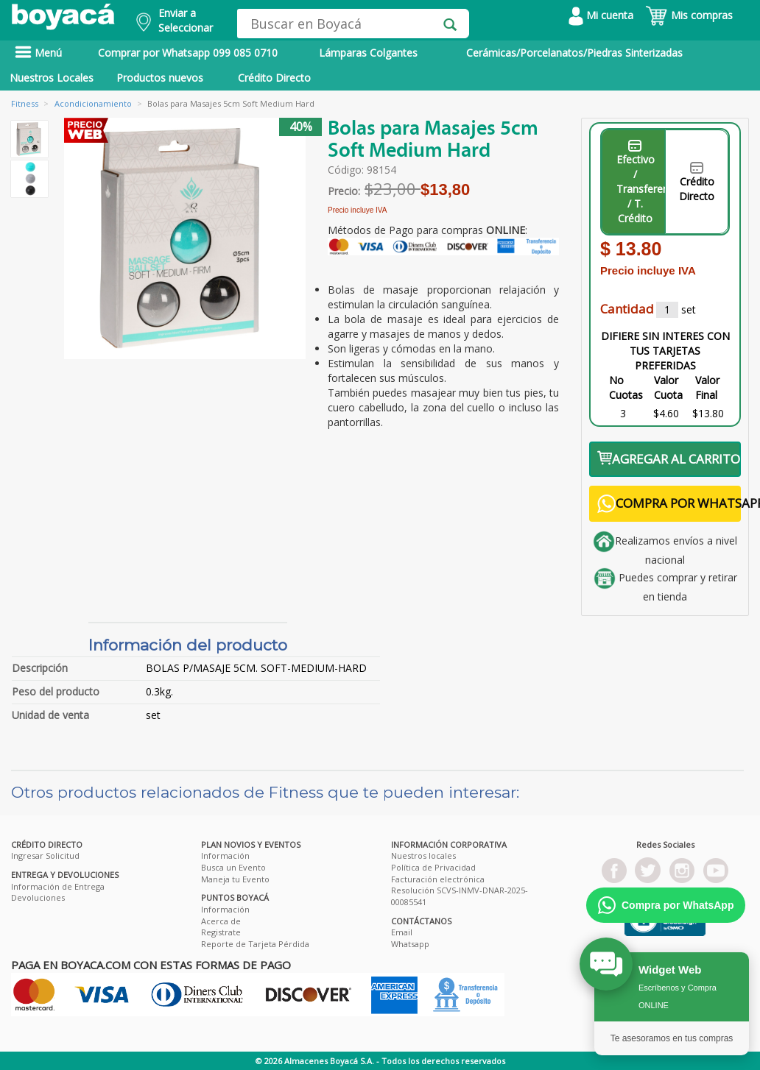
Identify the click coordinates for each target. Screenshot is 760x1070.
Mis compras (689, 15)
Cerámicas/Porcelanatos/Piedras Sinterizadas (574, 53)
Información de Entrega (58, 886)
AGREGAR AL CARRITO (668, 458)
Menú (38, 53)
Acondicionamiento (93, 103)
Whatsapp (410, 943)
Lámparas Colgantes (368, 53)
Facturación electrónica (438, 879)
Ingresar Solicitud (45, 855)
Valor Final (707, 387)
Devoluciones (38, 897)
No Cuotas (626, 387)
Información (225, 855)
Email (401, 932)
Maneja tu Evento (235, 879)
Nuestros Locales (52, 78)
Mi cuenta (601, 15)
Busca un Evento (233, 867)
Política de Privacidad (433, 867)
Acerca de (221, 920)
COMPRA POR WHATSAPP (669, 504)
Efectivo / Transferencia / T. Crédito (640, 182)
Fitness (24, 103)
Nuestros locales (423, 855)
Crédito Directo (274, 78)
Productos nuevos (159, 78)
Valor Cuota (668, 387)
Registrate (221, 932)
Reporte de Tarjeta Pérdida (255, 943)
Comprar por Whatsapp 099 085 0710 (188, 53)
